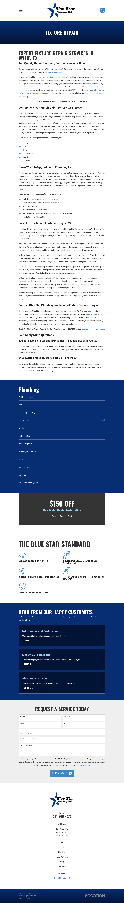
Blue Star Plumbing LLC (57, 72)
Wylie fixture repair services (56, 77)
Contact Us (62, 866)
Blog (62, 862)
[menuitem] (62, 398)
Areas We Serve (62, 857)
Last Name (67, 716)
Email (62, 516)
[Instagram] (59, 878)
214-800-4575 (62, 816)
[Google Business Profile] (64, 878)
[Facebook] (54, 878)
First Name (23, 716)
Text (54, 516)
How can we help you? (26, 746)
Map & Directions (62, 835)
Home (62, 847)
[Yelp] (69, 878)
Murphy (74, 284)
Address (22, 731)
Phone (22, 724)
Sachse (66, 284)
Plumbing (62, 852)
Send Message (62, 773)
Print (70, 516)
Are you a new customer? (28, 738)
